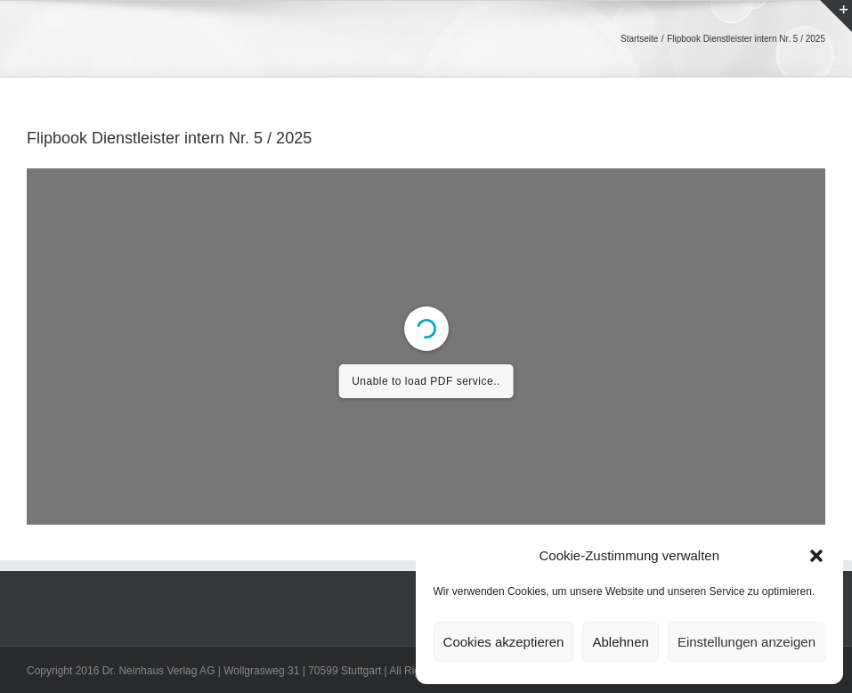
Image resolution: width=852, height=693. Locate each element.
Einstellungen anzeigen (746, 641)
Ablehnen (620, 641)
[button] (816, 556)
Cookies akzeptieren (503, 641)
